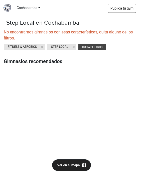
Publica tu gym (121, 8)
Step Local (59, 47)
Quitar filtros (92, 47)
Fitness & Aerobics (22, 47)
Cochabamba (27, 8)
